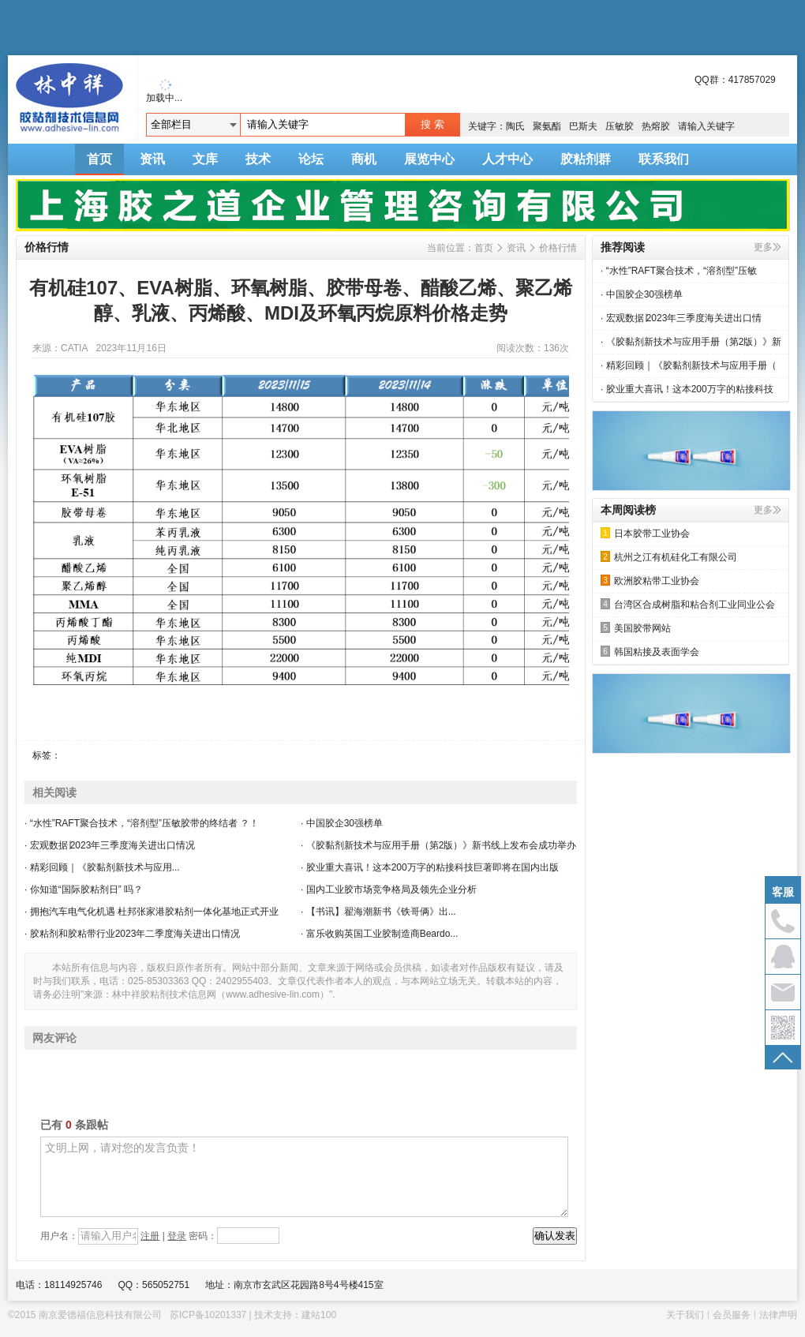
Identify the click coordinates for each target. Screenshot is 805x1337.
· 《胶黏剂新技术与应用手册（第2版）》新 (691, 341)
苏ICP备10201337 (208, 1314)
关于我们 (685, 1314)
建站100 (318, 1314)
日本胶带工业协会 (645, 533)
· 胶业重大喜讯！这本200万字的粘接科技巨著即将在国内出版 (430, 867)
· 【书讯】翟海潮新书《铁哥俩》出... (378, 911)
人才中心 (507, 159)
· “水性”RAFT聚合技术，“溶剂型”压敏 (679, 270)
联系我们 (663, 159)
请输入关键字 (706, 126)
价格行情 (558, 248)
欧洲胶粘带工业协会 (650, 580)
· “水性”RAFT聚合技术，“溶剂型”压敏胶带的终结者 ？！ (141, 823)
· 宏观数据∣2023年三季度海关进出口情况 (109, 845)
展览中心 (429, 159)
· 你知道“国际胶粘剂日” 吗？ (83, 889)
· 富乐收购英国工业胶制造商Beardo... (379, 933)
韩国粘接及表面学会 (650, 651)
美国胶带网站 (636, 628)
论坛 (311, 159)
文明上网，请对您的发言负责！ (304, 1177)
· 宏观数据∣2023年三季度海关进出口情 (681, 318)
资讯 (152, 159)
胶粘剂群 (585, 159)
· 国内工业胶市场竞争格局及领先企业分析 (389, 889)
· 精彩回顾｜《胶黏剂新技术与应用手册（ (689, 365)
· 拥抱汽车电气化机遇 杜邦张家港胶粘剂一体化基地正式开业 (151, 911)
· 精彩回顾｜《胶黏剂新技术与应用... (102, 867)
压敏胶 (619, 126)
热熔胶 (656, 126)
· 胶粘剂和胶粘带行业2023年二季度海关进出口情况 (132, 933)
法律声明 (778, 1314)
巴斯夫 (583, 126)
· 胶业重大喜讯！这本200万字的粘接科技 (687, 389)
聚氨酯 (547, 126)
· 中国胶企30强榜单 (342, 823)
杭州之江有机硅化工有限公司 (669, 557)
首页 (99, 159)
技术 (258, 159)
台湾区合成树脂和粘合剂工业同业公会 (688, 604)
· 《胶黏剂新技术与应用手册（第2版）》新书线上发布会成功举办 (438, 845)
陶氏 (515, 126)
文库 (205, 159)
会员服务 (732, 1314)
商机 (363, 159)
